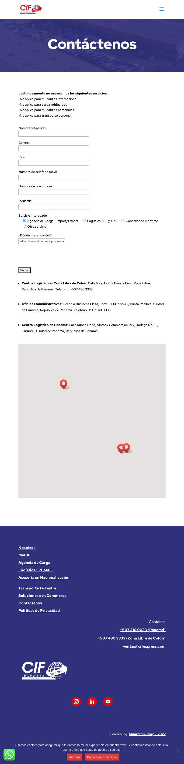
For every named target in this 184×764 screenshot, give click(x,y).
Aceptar (74, 757)
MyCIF (24, 555)
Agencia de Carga (34, 562)
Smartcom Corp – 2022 (147, 734)
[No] (178, 751)
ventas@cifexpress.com (144, 646)
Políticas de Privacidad (39, 610)
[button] (65, 384)
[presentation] (53, 257)
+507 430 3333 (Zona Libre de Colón (131, 638)
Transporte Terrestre (37, 588)
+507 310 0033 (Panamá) (143, 629)
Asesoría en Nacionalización (43, 577)
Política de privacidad (102, 757)
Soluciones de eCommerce (42, 595)
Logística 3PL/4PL (35, 570)
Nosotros (26, 547)
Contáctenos (30, 603)
